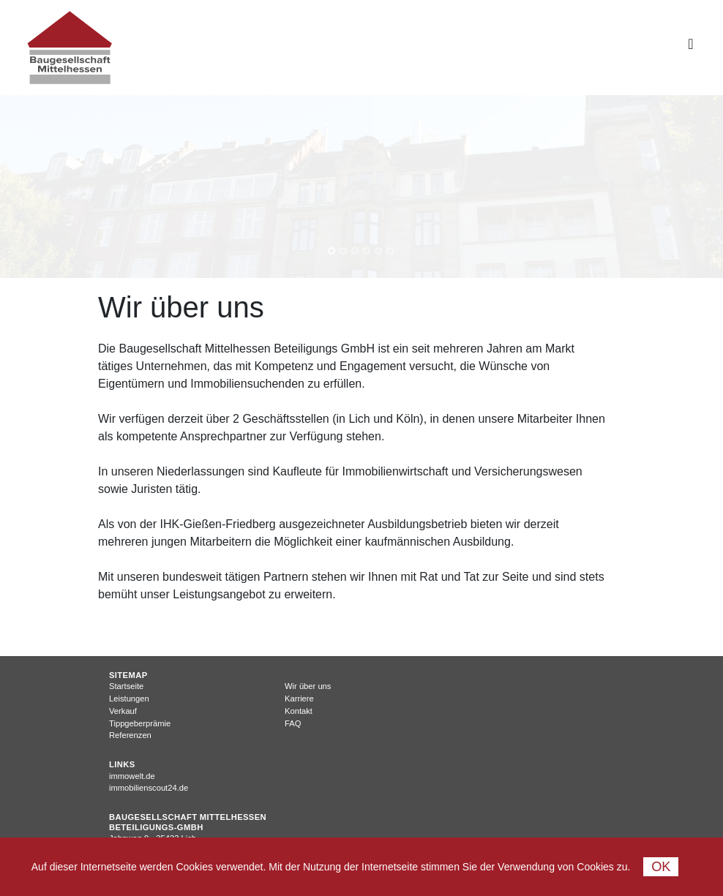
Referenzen (130, 735)
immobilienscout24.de (148, 787)
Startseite (126, 686)
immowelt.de (132, 776)
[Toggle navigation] (690, 47)
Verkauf (123, 711)
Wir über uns (308, 686)
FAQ (293, 723)
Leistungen (129, 698)
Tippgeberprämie (140, 723)
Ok (660, 866)
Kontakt (298, 711)
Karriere (299, 698)
